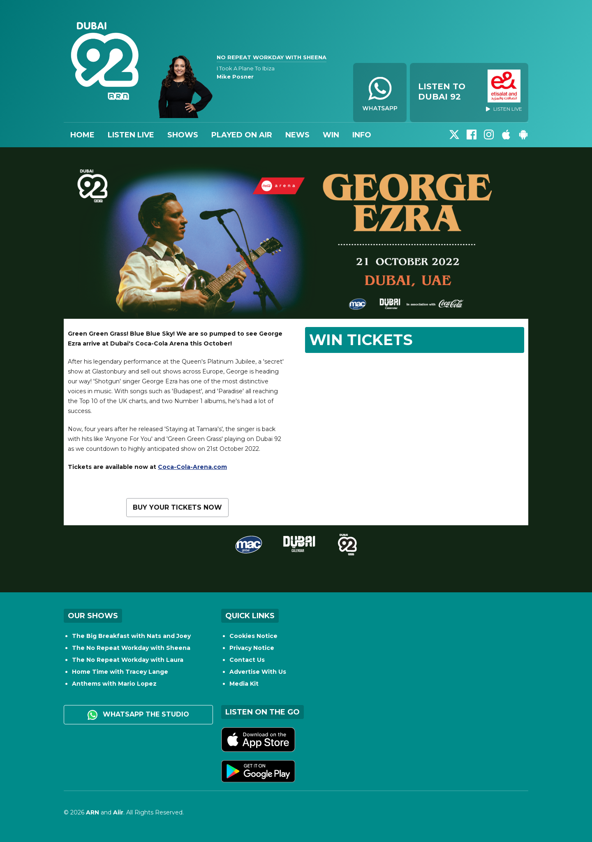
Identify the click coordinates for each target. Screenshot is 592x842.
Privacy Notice (251, 648)
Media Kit (244, 683)
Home (82, 134)
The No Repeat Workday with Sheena (131, 648)
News (297, 134)
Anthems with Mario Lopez (114, 683)
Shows (182, 134)
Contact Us (247, 659)
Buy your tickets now (177, 507)
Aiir (118, 812)
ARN (92, 812)
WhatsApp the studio (138, 715)
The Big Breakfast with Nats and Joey (131, 636)
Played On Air (241, 134)
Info (361, 134)
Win (331, 134)
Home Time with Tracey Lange (120, 671)
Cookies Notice (253, 636)
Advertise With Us (257, 671)
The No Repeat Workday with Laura (127, 659)
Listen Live (131, 134)
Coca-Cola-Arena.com (192, 467)
